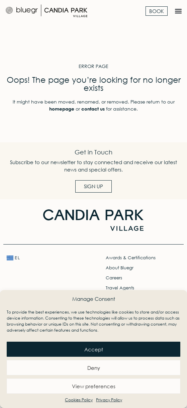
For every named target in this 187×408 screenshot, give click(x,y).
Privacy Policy (109, 400)
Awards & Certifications (131, 258)
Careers (114, 278)
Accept (93, 349)
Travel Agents (120, 288)
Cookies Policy (79, 400)
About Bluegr (119, 268)
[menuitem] (44, 258)
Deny (93, 367)
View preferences (93, 386)
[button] (178, 10)
